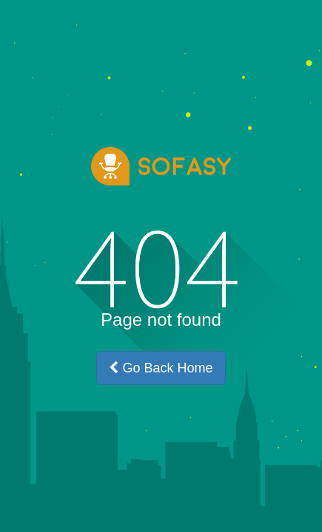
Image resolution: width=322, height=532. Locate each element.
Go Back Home (160, 368)
